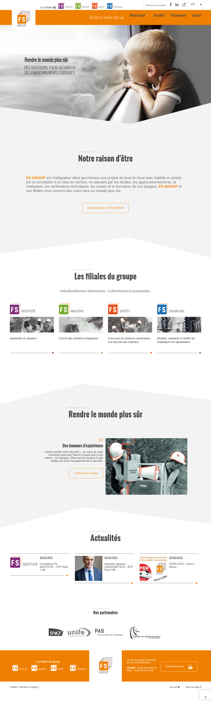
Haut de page (193, 687)
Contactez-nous (174, 666)
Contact (196, 17)
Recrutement (178, 17)
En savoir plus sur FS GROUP (105, 207)
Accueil (174, 687)
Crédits (13, 687)
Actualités (159, 17)
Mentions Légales (28, 687)
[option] (105, 75)
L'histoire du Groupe (86, 473)
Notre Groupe (137, 17)
